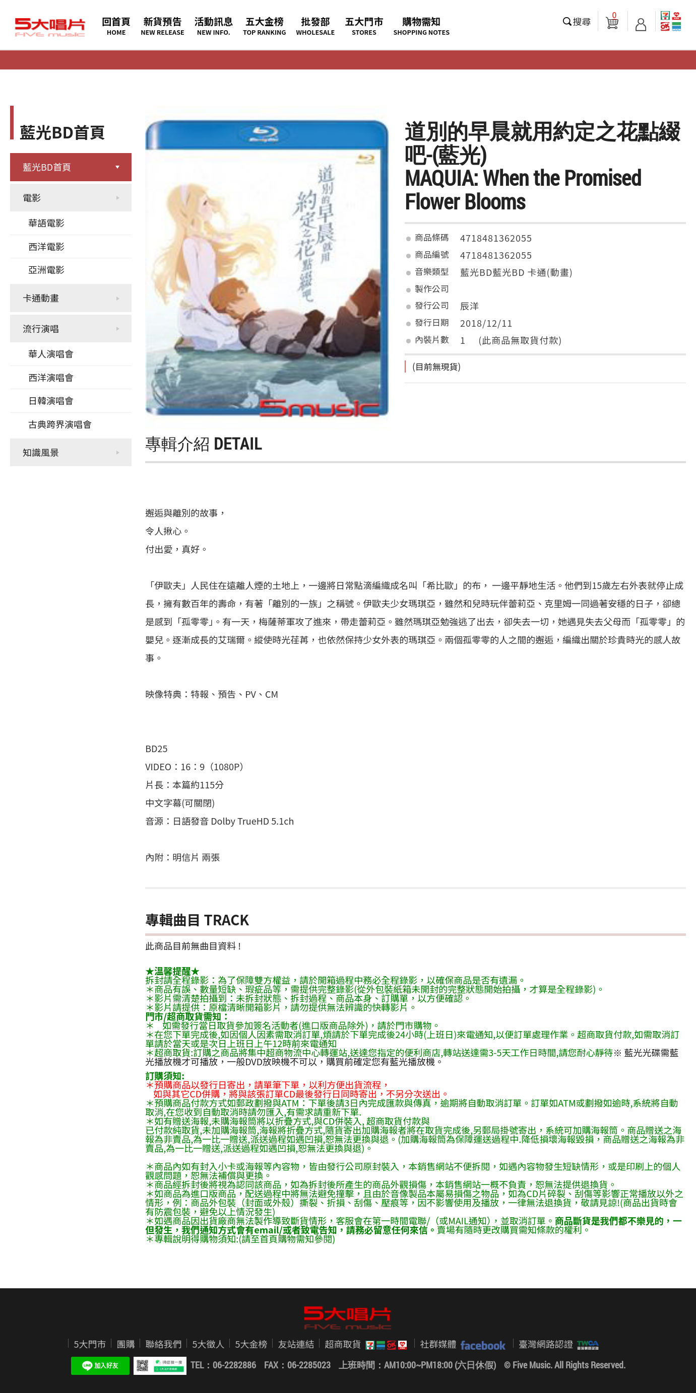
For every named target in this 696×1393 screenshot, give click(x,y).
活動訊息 (214, 25)
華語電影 (46, 222)
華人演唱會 (51, 353)
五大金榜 (264, 25)
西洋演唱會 (51, 377)
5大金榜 (251, 1344)
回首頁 (116, 25)
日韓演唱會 (51, 400)
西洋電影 (46, 246)
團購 (125, 1344)
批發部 (315, 25)
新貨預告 (162, 25)
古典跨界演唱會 (60, 423)
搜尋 (582, 21)
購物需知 (421, 25)
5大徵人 (208, 1344)
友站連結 (296, 1344)
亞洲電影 (46, 269)
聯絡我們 (163, 1344)
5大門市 (90, 1344)
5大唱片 (50, 27)
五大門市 (364, 25)
